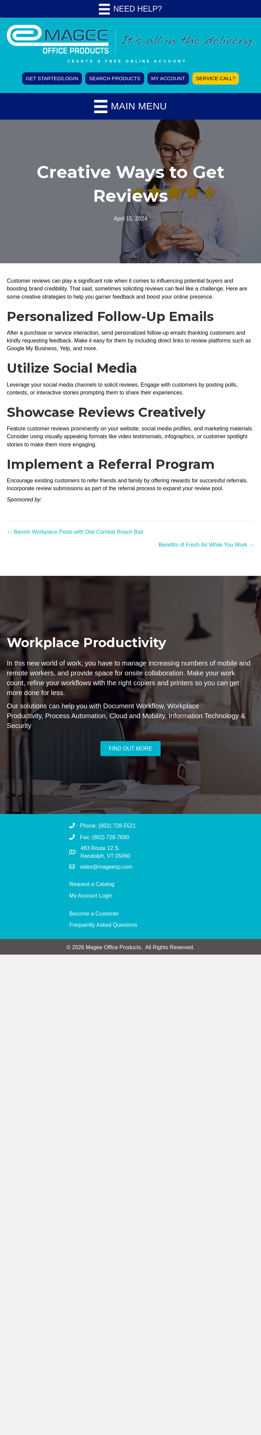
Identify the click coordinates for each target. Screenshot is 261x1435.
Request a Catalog (92, 884)
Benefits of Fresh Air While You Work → (206, 545)
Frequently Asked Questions (103, 925)
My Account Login (90, 896)
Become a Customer (94, 914)
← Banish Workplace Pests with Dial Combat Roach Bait (75, 532)
